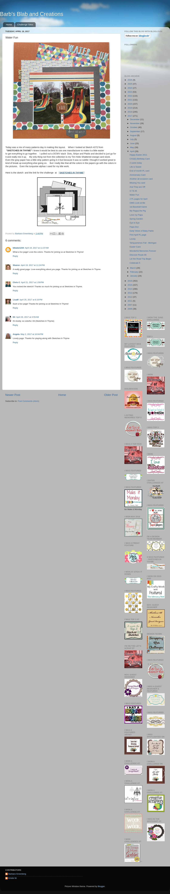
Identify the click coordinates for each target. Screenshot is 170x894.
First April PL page (138, 235)
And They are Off (137, 187)
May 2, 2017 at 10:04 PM (31, 334)
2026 (130, 80)
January (134, 276)
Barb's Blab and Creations (31, 14)
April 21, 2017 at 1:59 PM (32, 282)
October (134, 127)
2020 (130, 104)
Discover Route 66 (138, 255)
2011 (130, 301)
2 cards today (136, 163)
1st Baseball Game (138, 207)
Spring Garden (136, 219)
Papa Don (134, 227)
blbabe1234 (18, 248)
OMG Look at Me (137, 203)
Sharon (16, 265)
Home (9, 24)
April (132, 151)
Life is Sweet (135, 167)
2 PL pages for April (138, 199)
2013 (130, 293)
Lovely (133, 239)
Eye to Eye (134, 223)
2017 (130, 116)
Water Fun (134, 195)
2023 (130, 92)
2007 (130, 305)
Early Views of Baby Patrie (142, 231)
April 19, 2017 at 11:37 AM (37, 248)
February (134, 272)
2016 (130, 281)
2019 (130, 108)
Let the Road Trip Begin (140, 259)
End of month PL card (139, 171)
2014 (130, 289)
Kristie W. (12, 878)
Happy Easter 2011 (138, 155)
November (135, 123)
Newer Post (12, 394)
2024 (130, 88)
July (132, 139)
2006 (130, 309)
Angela (16, 334)
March (133, 268)
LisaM (16, 300)
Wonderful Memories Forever (143, 251)
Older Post (111, 394)
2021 (130, 100)
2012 (130, 297)
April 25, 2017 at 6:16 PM (30, 300)
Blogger (101, 886)
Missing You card (137, 183)
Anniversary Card (137, 175)
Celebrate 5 (135, 263)
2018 (130, 112)
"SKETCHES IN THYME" (71, 172)
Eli (14, 317)
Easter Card (135, 247)
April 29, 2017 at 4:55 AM (27, 317)
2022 (130, 96)
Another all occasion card (141, 179)
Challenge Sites (25, 24)
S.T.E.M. (133, 191)
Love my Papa (136, 215)
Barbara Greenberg (17, 874)
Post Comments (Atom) (28, 401)
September (135, 131)
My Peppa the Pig (138, 211)
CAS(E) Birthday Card (140, 159)
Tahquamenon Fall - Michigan (143, 243)
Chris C (16, 282)
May (132, 147)
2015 (130, 285)
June (132, 143)
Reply (15, 256)
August (133, 135)
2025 (130, 84)
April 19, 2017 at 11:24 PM (33, 265)
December (135, 119)
